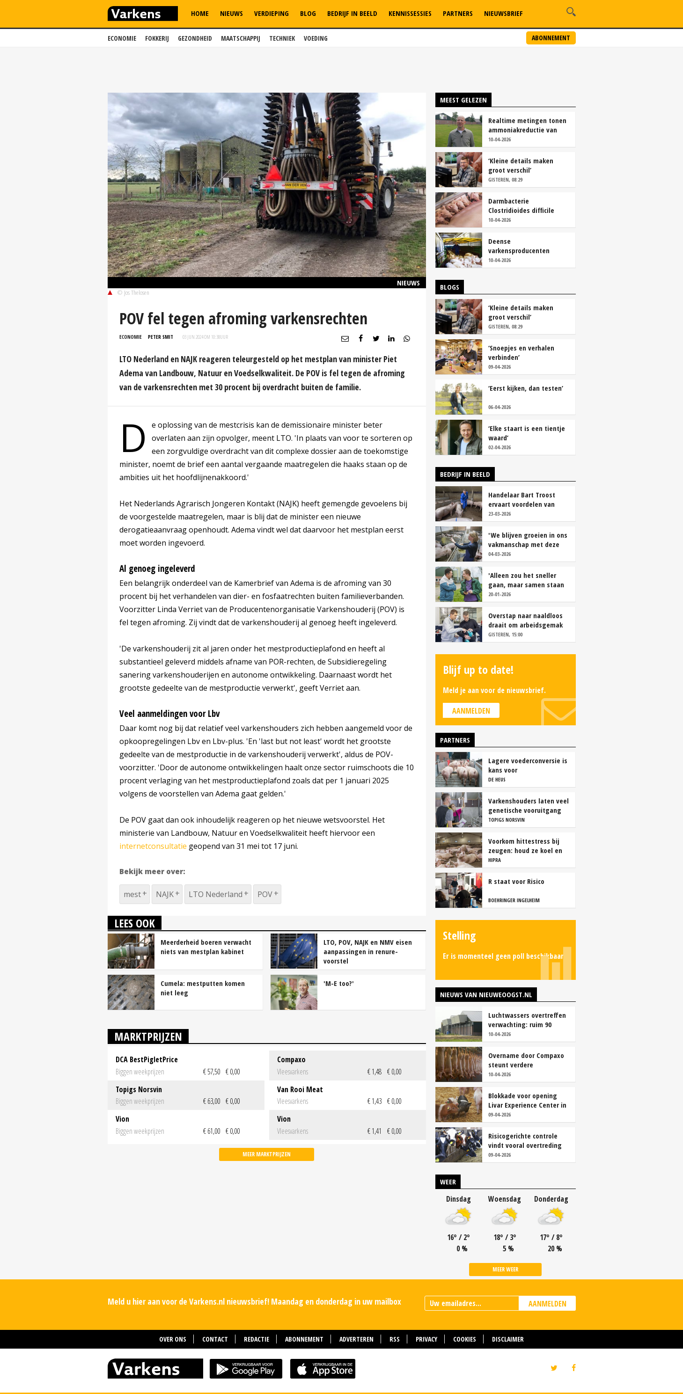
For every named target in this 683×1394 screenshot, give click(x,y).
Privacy (426, 1339)
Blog (308, 13)
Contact (215, 1339)
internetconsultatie (153, 846)
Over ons (172, 1339)
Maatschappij (240, 38)
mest (132, 894)
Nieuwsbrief (503, 13)
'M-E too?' (338, 983)
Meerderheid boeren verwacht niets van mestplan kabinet (206, 946)
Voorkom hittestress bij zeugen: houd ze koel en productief (525, 845)
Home (200, 13)
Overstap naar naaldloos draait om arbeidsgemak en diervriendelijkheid (525, 620)
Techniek (282, 38)
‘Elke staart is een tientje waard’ (526, 432)
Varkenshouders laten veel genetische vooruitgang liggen (528, 805)
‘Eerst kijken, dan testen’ (525, 388)
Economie (122, 38)
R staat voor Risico (516, 881)
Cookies (464, 1339)
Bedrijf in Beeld (352, 13)
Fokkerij (157, 38)
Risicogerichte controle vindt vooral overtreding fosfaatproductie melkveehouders (525, 1140)
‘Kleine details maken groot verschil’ (520, 165)
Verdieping (271, 13)
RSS (394, 1339)
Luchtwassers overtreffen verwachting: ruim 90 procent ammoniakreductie (528, 1019)
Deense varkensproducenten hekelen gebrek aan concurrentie (519, 245)
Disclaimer (508, 1339)
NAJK (165, 894)
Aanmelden (471, 711)
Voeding (316, 38)
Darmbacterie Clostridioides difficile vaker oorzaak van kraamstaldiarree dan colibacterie (521, 205)
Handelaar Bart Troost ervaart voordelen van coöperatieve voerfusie (523, 499)
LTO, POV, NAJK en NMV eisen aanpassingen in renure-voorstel (367, 951)
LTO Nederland (215, 894)
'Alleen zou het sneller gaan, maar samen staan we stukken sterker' (526, 579)
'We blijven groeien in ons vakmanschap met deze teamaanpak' (527, 539)
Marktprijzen (148, 1036)
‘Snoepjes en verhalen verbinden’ (521, 352)
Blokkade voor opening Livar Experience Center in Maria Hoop (527, 1100)
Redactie (256, 1339)
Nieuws (231, 13)
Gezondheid (195, 38)
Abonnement (551, 37)
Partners (458, 13)
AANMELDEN (547, 1304)
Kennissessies (410, 13)
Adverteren (356, 1339)
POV (264, 894)
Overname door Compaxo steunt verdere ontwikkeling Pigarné (526, 1060)
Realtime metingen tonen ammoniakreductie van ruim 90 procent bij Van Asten (527, 125)
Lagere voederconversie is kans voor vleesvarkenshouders (527, 765)
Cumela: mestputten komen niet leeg (203, 987)
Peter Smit (160, 336)
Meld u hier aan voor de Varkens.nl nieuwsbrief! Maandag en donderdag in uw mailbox (254, 1301)
